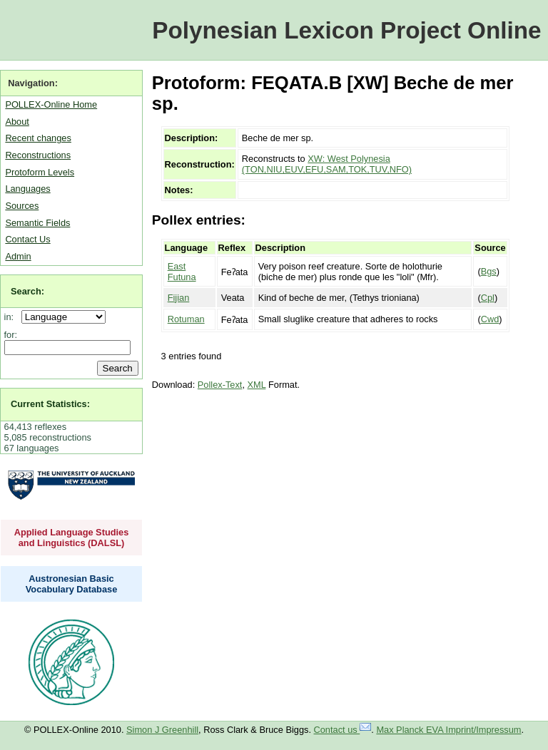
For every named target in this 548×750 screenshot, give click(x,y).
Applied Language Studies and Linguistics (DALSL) (71, 537)
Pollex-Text (220, 384)
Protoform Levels (39, 172)
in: (11, 317)
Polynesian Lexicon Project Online (346, 30)
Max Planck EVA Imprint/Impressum (448, 729)
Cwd (490, 319)
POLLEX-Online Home (51, 104)
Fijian (179, 297)
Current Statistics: (50, 404)
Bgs (489, 271)
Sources (22, 205)
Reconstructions (38, 155)
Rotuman (186, 319)
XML (257, 384)
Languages (27, 188)
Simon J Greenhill (162, 729)
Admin (18, 256)
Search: (27, 291)
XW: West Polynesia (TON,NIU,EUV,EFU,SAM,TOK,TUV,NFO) (327, 164)
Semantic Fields (37, 222)
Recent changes (38, 138)
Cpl (487, 297)
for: (11, 334)
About (17, 121)
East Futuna (182, 271)
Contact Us (27, 239)
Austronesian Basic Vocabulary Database (72, 584)
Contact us (343, 729)
